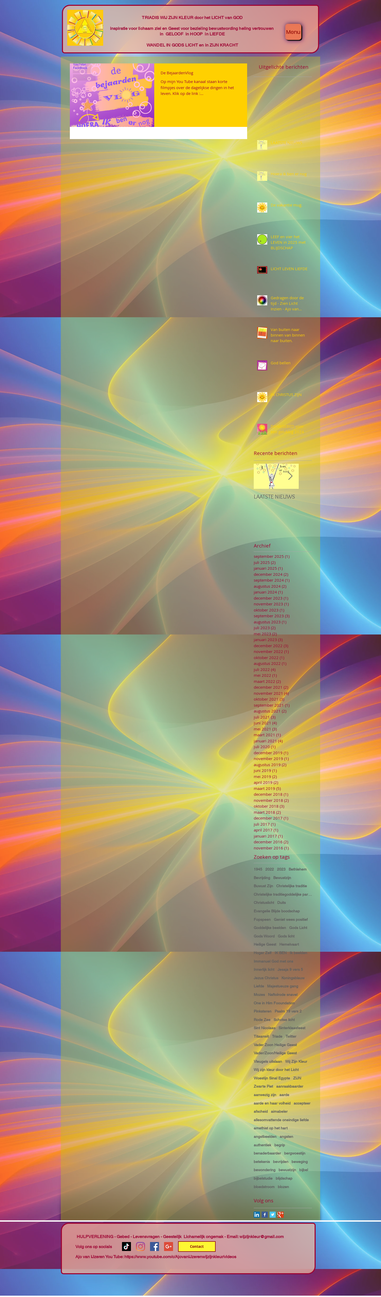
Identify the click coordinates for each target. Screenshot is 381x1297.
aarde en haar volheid (272, 1103)
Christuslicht (264, 902)
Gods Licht (298, 928)
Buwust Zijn (263, 886)
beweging (300, 1162)
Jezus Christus (266, 978)
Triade (277, 1036)
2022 (269, 869)
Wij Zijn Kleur (296, 1061)
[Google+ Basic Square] (281, 1215)
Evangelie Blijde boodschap (277, 911)
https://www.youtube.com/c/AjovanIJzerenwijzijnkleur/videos (180, 1256)
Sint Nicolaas (264, 1028)
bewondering (264, 1170)
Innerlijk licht (264, 969)
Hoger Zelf (262, 953)
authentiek (262, 1145)
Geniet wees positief (291, 919)
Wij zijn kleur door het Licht (276, 1070)
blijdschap (284, 1178)
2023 (281, 869)
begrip (279, 1145)
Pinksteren (262, 1011)
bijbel (303, 1170)
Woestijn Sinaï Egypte (272, 1078)
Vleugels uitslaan (268, 1061)
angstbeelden (265, 1136)
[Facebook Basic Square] (265, 1215)
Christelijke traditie (291, 886)
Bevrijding (262, 878)
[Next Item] (290, 476)
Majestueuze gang (282, 986)
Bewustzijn (282, 878)
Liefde (259, 986)
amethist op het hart (271, 1128)
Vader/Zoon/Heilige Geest (275, 1053)
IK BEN (281, 953)
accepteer (302, 1103)
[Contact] (197, 1246)
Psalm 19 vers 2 (288, 1011)
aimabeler (279, 1111)
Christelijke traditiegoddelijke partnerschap (283, 894)
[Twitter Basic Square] (273, 1215)
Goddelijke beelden (270, 928)
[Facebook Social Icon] (154, 1246)
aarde (284, 1095)
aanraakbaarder (289, 1086)
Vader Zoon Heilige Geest (275, 1045)
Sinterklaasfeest (292, 1028)
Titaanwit (261, 1036)
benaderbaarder (267, 1153)
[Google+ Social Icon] (168, 1246)
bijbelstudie (263, 1178)
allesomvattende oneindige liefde (281, 1120)
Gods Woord (264, 936)
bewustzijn (287, 1170)
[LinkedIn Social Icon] (257, 1215)
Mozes (259, 994)
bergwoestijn (294, 1153)
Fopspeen (262, 919)
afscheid (261, 1111)
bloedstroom (264, 1187)
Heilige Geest (265, 944)
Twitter (290, 1036)
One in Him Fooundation (274, 1003)
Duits (281, 902)
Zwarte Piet (263, 1086)
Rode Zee (262, 1020)
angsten (286, 1136)
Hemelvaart (289, 944)
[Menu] (293, 32)
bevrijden (280, 1162)
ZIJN (297, 1078)
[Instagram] (140, 1246)
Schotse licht (284, 1020)
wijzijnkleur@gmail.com (261, 1236)
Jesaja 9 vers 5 (290, 969)
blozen (283, 1187)
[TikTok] (126, 1246)
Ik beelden (298, 953)
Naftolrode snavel (282, 994)
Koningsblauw (293, 978)
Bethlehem (298, 869)
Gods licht (286, 936)
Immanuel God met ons (273, 961)
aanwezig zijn (265, 1095)
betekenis (262, 1162)
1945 (258, 869)
